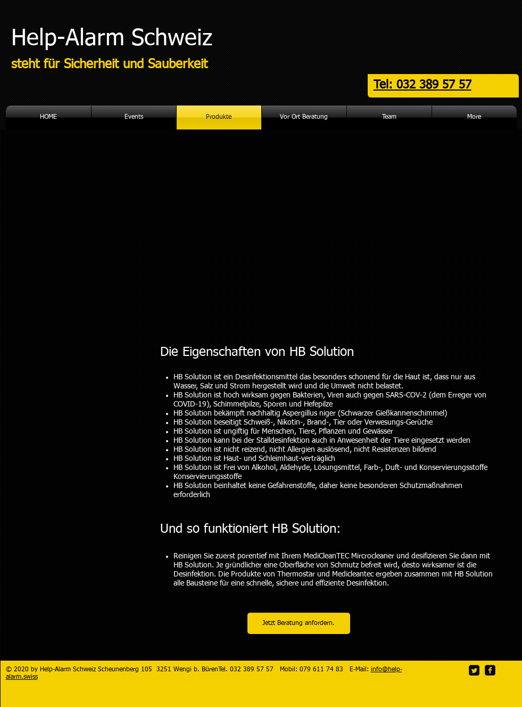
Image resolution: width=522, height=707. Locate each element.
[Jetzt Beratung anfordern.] (298, 623)
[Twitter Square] (474, 670)
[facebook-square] (490, 670)
